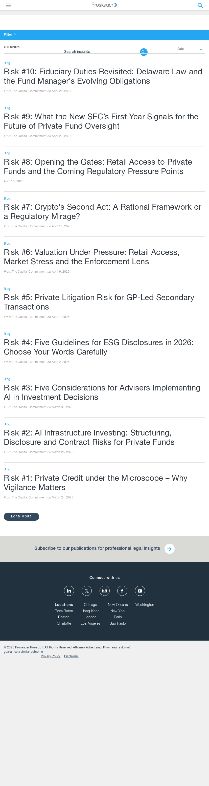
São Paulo (118, 750)
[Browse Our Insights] (101, 91)
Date (181, 168)
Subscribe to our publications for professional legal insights (97, 673)
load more (21, 641)
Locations (64, 731)
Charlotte (64, 750)
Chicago (90, 731)
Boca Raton (64, 737)
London (90, 744)
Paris (118, 744)
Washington (144, 731)
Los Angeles (90, 750)
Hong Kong (90, 737)
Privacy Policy (173, 774)
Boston (63, 744)
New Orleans (118, 731)
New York (117, 737)
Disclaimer (194, 774)
